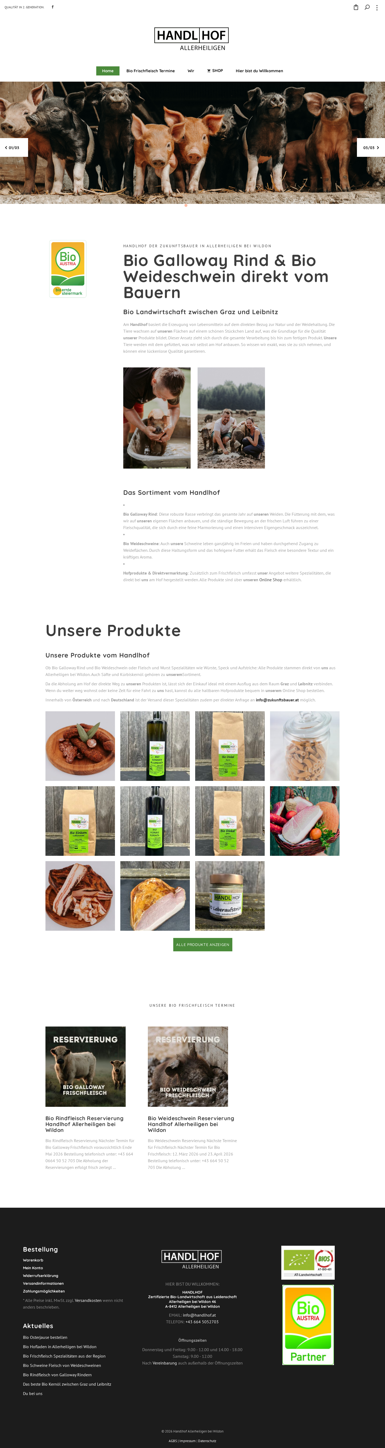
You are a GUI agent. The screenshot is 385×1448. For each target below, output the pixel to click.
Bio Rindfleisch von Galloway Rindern (57, 1374)
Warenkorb (33, 1260)
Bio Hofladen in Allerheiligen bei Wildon (60, 1346)
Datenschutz (207, 1440)
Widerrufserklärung (40, 1275)
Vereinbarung (165, 1363)
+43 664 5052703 (201, 1321)
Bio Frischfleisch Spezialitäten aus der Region (64, 1356)
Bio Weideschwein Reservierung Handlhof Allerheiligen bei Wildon (191, 1124)
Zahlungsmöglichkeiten (44, 1291)
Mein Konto (33, 1267)
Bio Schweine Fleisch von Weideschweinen (62, 1365)
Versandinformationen (43, 1283)
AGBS (173, 1440)
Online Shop (270, 579)
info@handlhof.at (199, 1315)
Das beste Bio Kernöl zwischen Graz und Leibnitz (67, 1384)
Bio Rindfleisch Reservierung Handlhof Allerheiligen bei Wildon (84, 1124)
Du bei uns (33, 1393)
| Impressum (187, 1440)
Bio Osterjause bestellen (45, 1337)
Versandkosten (88, 1300)
